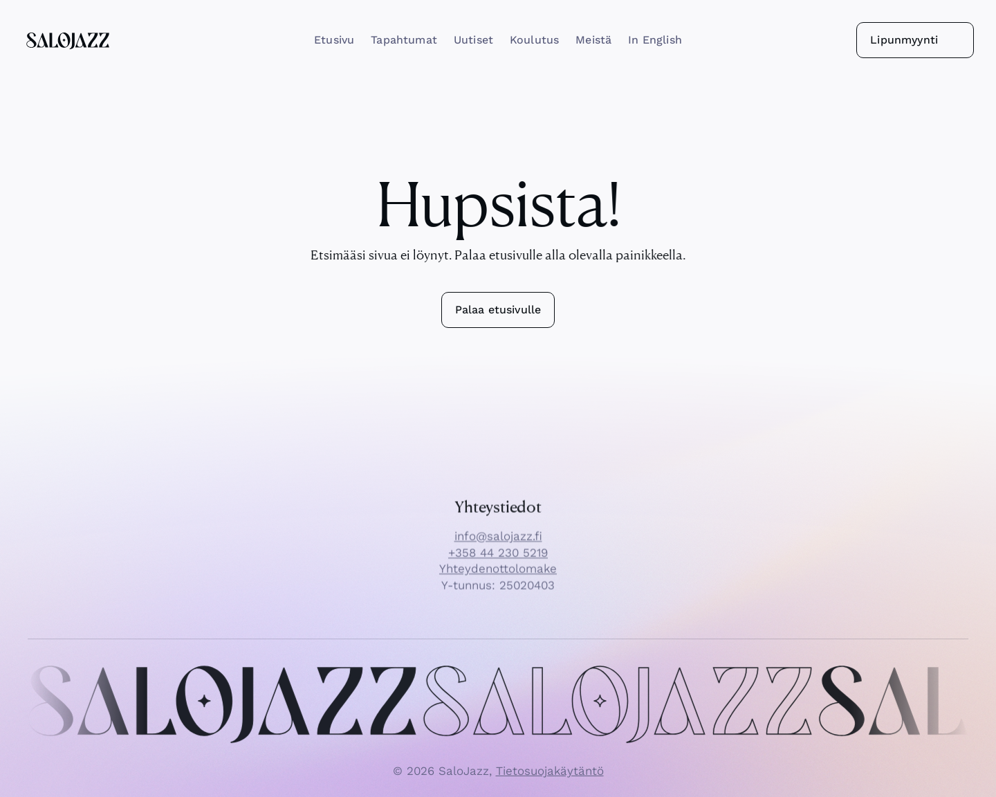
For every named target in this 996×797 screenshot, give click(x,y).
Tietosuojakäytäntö (550, 778)
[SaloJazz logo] (67, 40)
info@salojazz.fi (498, 543)
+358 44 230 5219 (498, 559)
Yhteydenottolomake (498, 576)
